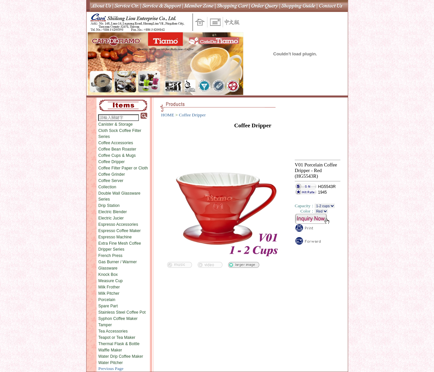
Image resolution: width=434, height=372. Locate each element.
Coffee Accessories (115, 143)
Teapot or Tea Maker (117, 337)
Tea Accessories (113, 331)
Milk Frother (109, 287)
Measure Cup (110, 281)
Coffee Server (111, 180)
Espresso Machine (115, 237)
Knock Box (108, 274)
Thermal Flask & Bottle (119, 343)
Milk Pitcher (109, 293)
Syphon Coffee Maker (118, 318)
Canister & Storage (115, 124)
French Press (110, 255)
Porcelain (106, 299)
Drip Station (109, 205)
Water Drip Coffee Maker (120, 356)
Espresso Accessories (118, 224)
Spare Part (108, 306)
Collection (107, 187)
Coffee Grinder (111, 174)
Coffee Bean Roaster (117, 149)
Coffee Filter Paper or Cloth (123, 168)
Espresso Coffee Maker (119, 230)
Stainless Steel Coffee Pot (122, 312)
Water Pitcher (110, 362)
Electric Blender (112, 212)
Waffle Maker (110, 350)
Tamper (105, 325)
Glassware (108, 268)
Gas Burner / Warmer (117, 262)
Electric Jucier (111, 218)
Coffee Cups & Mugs (117, 155)
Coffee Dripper (111, 161)
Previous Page (111, 368)
